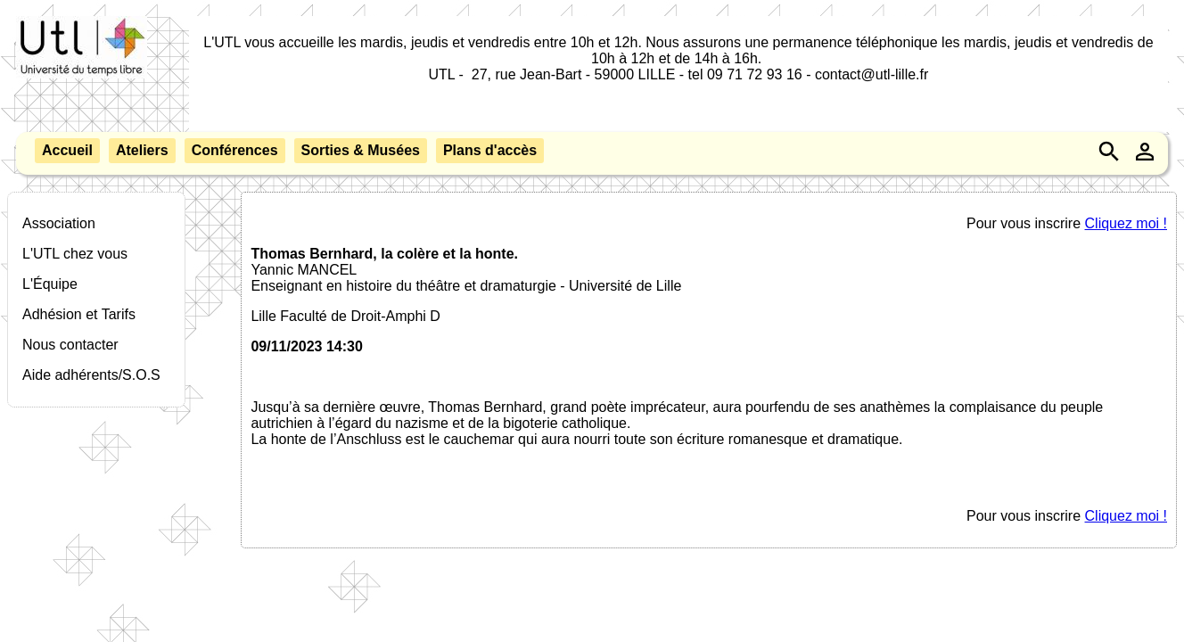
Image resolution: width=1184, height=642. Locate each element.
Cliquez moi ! (1126, 223)
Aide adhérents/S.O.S (91, 375)
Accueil (67, 150)
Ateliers (142, 150)
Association (58, 223)
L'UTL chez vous (74, 253)
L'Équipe (50, 284)
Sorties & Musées (360, 150)
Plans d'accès (490, 150)
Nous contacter (70, 344)
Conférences (235, 150)
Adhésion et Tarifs (79, 314)
